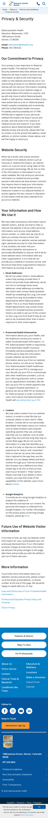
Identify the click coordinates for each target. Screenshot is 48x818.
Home (5, 9)
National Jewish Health (17, 791)
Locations (31, 672)
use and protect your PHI (28, 400)
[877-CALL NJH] (38, 3)
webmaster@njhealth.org (20, 44)
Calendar (30, 686)
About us (13, 9)
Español (11, 802)
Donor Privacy (8, 607)
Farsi (29, 802)
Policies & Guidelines (12, 769)
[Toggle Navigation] (4, 3)
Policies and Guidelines (29, 9)
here (27, 515)
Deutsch (21, 802)
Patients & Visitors (24, 636)
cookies (15, 484)
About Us (7, 663)
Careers (6, 673)
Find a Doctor (9, 668)
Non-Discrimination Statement (17, 774)
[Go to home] (21, 3)
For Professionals (24, 653)
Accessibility (8, 779)
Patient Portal (32, 682)
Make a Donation (35, 677)
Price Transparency (12, 784)
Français (37, 802)
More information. (27, 815)
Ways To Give (24, 644)
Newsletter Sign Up (15, 725)
